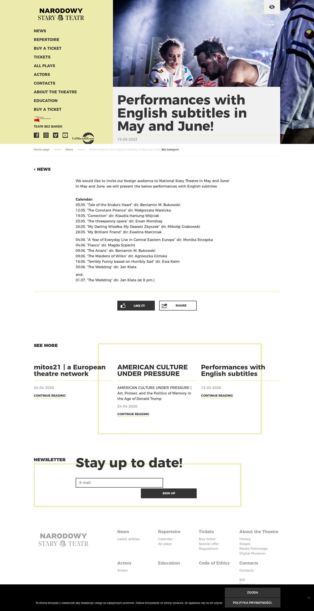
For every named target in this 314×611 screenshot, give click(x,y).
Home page (41, 149)
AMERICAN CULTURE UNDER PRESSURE (152, 370)
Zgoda (252, 593)
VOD (74, 136)
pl (256, 7)
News (39, 32)
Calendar (165, 527)
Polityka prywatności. (253, 602)
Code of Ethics (215, 555)
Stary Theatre (63, 14)
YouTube (65, 136)
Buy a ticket (47, 50)
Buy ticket (207, 527)
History (245, 532)
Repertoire (46, 41)
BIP (242, 572)
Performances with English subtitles (233, 370)
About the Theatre (54, 93)
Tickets (41, 58)
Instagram (46, 136)
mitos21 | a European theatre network (70, 370)
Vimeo (55, 136)
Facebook (36, 136)
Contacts (44, 84)
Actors (41, 76)
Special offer (209, 532)
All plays (44, 67)
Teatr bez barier (47, 128)
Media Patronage (253, 542)
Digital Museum (252, 546)
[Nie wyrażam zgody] (308, 598)
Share (181, 305)
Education (45, 102)
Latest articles (128, 527)
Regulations (208, 537)
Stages (244, 537)
